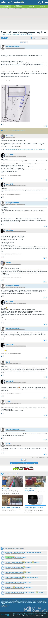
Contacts (14, 613)
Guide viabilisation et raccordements (31, 489)
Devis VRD (5, 489)
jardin (4, 273)
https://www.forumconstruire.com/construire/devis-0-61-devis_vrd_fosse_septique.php (25, 149)
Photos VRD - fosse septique (11, 507)
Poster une (31, 463)
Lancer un (17, 463)
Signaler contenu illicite (21, 613)
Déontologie (19, 614)
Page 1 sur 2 (23, 42)
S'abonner (43, 38)
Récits (18, 6)
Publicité (23, 614)
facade (35, 332)
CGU (45, 613)
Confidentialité (29, 614)
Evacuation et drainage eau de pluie (23, 32)
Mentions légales (30, 613)
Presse (14, 614)
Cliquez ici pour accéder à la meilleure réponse (13, 130)
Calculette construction (39, 613)
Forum (5, 6)
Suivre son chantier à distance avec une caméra (34, 508)
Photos (30, 6)
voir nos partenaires (4, 606)
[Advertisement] (24, 422)
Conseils (42, 6)
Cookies (34, 614)
